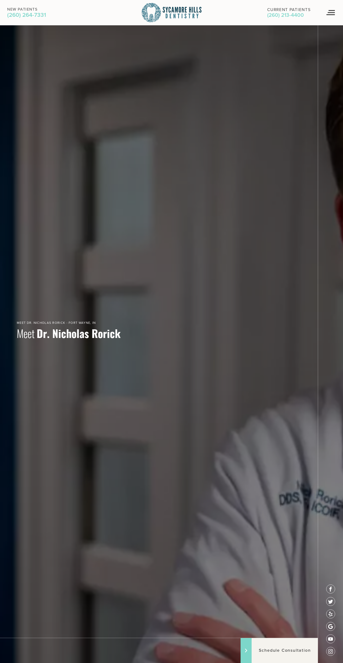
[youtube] (330, 638)
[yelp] (330, 614)
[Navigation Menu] (330, 12)
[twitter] (330, 601)
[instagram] (330, 651)
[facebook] (330, 589)
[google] (330, 626)
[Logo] (171, 12)
